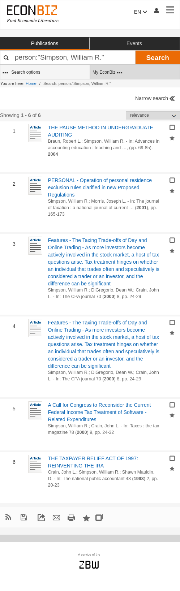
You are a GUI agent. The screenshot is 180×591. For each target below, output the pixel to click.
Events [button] (134, 43)
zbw (89, 564)
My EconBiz (108, 73)
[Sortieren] (153, 115)
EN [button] (140, 12)
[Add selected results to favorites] (172, 137)
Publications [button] (45, 43)
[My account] (156, 10)
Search (157, 57)
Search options (21, 73)
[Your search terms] (67, 57)
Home (31, 83)
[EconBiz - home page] (32, 13)
